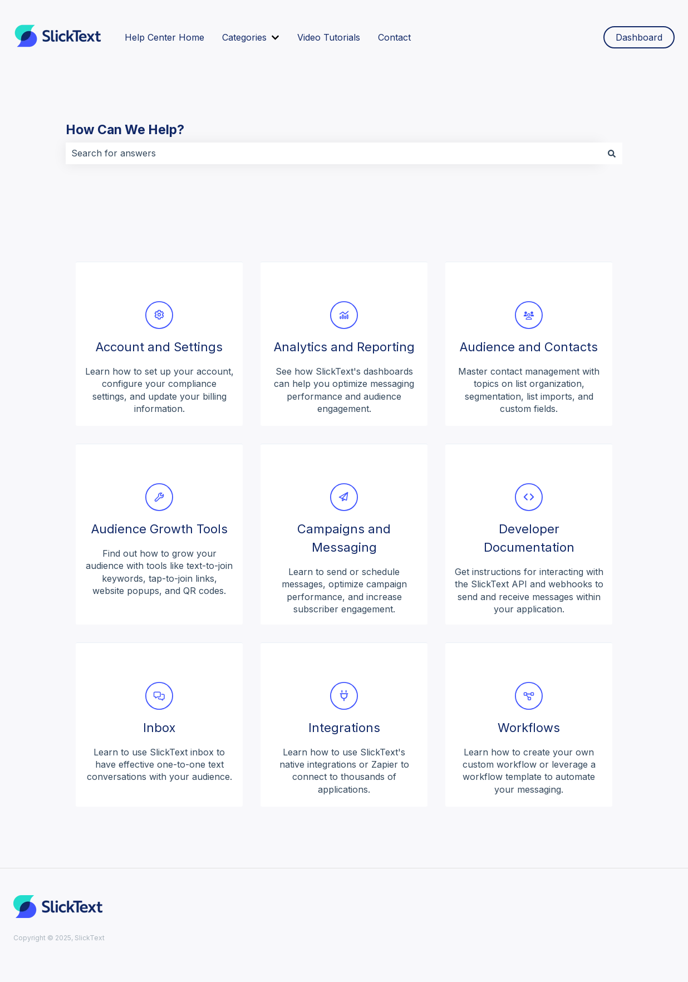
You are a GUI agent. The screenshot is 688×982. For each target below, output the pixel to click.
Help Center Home (164, 37)
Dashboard (639, 37)
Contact (394, 37)
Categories (244, 37)
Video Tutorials (328, 37)
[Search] (611, 153)
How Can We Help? (125, 130)
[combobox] (333, 153)
